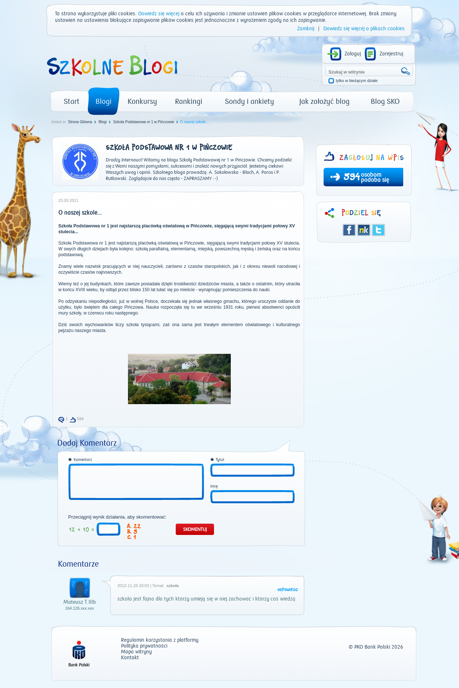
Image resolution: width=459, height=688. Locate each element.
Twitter (378, 230)
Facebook (349, 230)
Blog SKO (385, 101)
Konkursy (142, 101)
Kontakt (130, 658)
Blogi (104, 101)
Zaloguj (353, 54)
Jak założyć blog (324, 101)
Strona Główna (80, 122)
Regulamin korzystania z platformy (159, 640)
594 (351, 178)
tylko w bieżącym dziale (357, 81)
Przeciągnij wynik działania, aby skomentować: (117, 517)
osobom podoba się (375, 177)
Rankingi (188, 101)
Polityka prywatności (144, 646)
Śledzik (364, 230)
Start (71, 101)
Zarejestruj (391, 54)
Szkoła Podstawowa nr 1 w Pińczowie (143, 122)
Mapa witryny (136, 652)
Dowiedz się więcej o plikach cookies (364, 29)
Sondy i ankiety (249, 101)
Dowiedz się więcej (158, 14)
